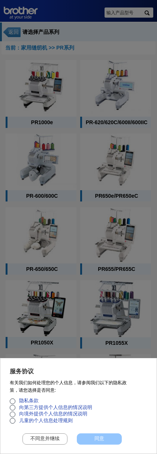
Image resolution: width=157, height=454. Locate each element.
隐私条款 (29, 404)
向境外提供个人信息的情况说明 (53, 418)
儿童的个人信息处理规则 (46, 424)
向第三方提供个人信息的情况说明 (55, 411)
